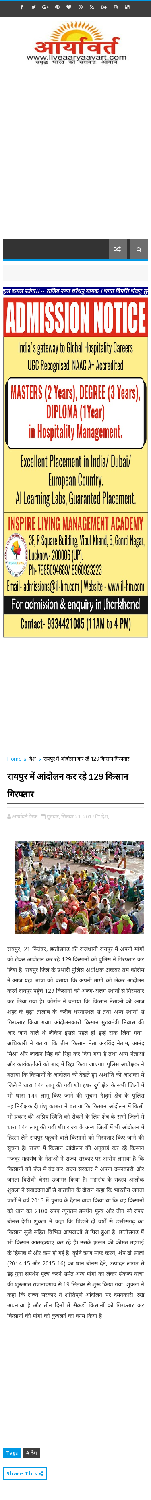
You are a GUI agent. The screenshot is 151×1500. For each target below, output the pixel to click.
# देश (31, 1452)
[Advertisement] (75, 157)
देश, (105, 816)
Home (14, 758)
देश (32, 758)
